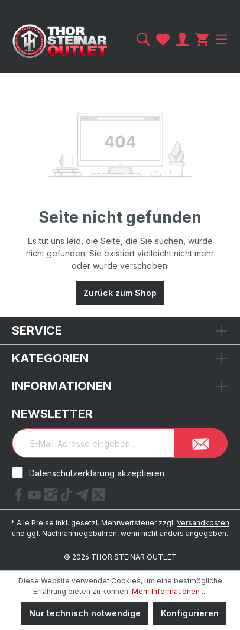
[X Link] (98, 498)
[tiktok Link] (68, 498)
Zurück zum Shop (120, 293)
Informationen (62, 386)
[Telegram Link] (84, 498)
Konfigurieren (190, 613)
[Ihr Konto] (182, 39)
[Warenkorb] (202, 39)
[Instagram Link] (52, 498)
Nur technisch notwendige (85, 613)
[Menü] (220, 39)
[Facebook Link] (20, 498)
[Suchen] (143, 39)
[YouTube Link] (36, 498)
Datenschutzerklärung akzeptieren (96, 473)
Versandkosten (203, 522)
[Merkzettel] (163, 39)
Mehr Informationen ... (169, 591)
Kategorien (50, 358)
